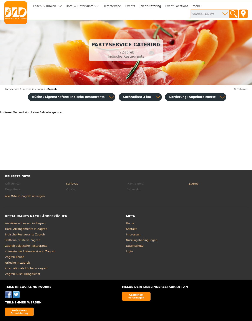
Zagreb (194, 183)
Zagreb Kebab (14, 257)
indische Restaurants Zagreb (25, 234)
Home (130, 223)
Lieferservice (112, 6)
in (19, 89)
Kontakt (131, 228)
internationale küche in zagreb (26, 268)
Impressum (133, 234)
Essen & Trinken (44, 6)
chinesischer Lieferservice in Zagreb (30, 251)
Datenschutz (134, 245)
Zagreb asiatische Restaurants (26, 245)
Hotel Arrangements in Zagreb (26, 228)
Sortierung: (192, 97)
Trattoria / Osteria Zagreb (22, 240)
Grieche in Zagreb (17, 262)
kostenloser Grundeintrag (19, 311)
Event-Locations (176, 6)
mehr (196, 6)
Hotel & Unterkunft (79, 6)
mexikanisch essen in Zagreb (25, 223)
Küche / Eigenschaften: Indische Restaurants (68, 97)
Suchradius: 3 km (137, 97)
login (129, 251)
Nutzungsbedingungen (142, 240)
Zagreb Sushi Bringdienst (22, 274)
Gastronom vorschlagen (136, 296)
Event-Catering (150, 6)
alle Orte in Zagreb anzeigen (25, 196)
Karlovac (72, 183)
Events (130, 6)
